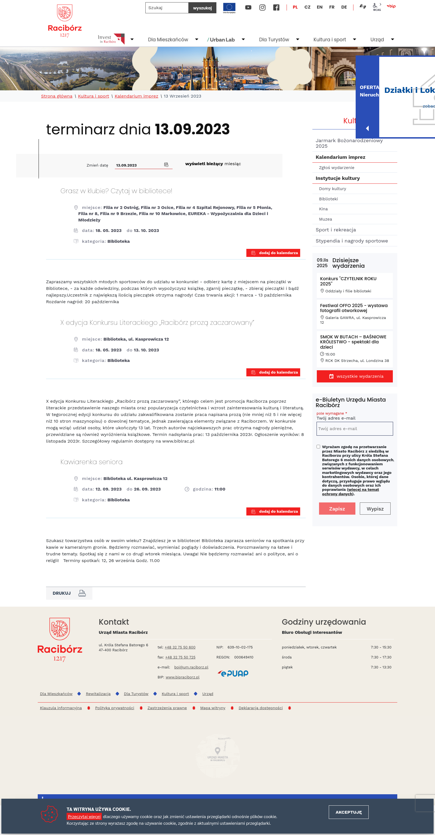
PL (295, 7)
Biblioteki (328, 198)
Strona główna (56, 96)
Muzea (325, 219)
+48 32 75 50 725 (180, 657)
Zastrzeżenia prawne (167, 708)
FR (332, 7)
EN (320, 7)
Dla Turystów (274, 39)
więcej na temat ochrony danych (350, 491)
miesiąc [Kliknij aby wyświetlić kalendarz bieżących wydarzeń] (213, 163)
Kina (323, 208)
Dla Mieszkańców (168, 39)
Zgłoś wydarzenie (336, 167)
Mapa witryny (213, 708)
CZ (307, 7)
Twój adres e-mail (355, 416)
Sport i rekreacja (336, 230)
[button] (166, 164)
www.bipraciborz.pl (182, 677)
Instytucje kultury (338, 178)
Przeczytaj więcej (84, 816)
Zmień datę (97, 165)
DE (344, 7)
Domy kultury (332, 188)
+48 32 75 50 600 (180, 647)
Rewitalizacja (98, 693)
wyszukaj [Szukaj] (202, 8)
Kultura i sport (329, 39)
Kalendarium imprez (136, 96)
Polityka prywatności (114, 708)
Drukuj (69, 593)
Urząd (377, 39)
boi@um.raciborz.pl (191, 667)
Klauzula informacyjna (61, 708)
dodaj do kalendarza (274, 253)
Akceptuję (349, 812)
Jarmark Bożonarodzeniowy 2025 (349, 143)
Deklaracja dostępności (261, 708)
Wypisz (375, 509)
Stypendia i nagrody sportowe (352, 241)
